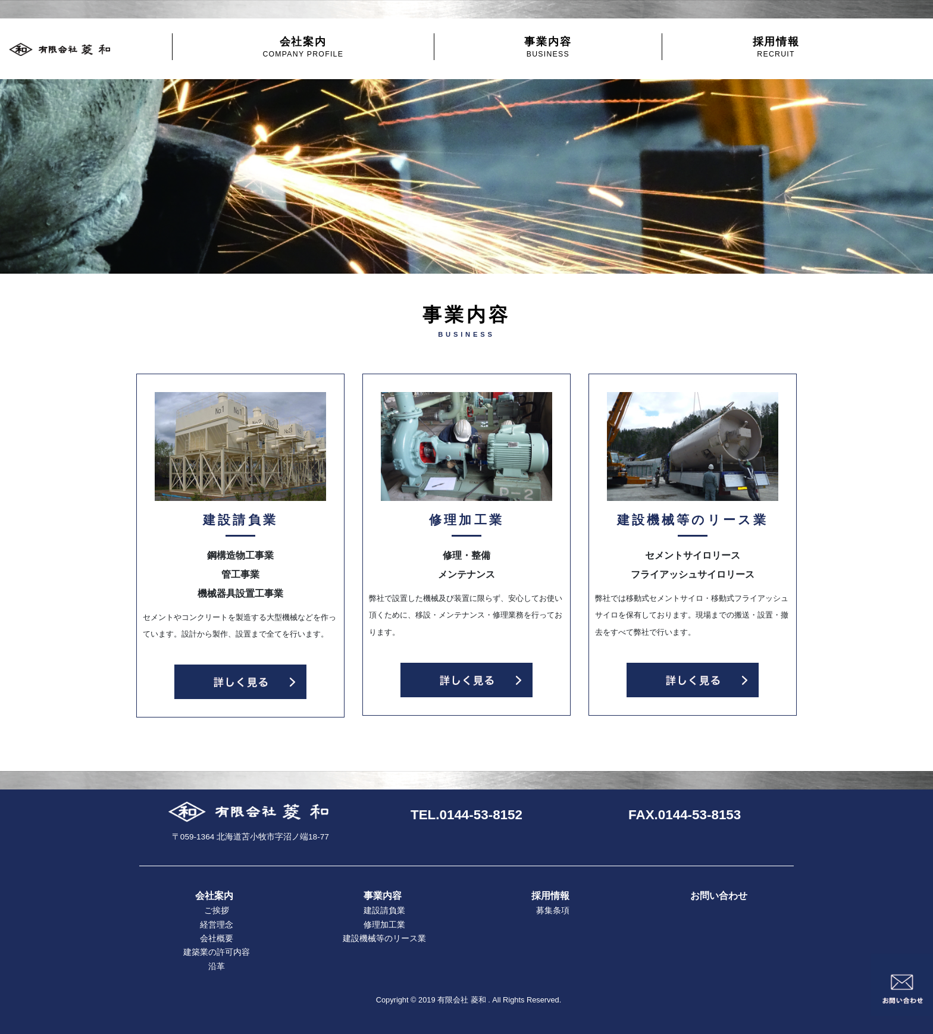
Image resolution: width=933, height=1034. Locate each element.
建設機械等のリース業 (384, 938)
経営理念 (216, 924)
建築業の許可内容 (216, 952)
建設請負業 (384, 910)
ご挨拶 (216, 910)
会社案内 (302, 47)
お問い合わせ (718, 896)
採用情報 (776, 47)
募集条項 (552, 910)
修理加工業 (384, 924)
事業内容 (547, 47)
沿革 (216, 966)
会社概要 (216, 938)
